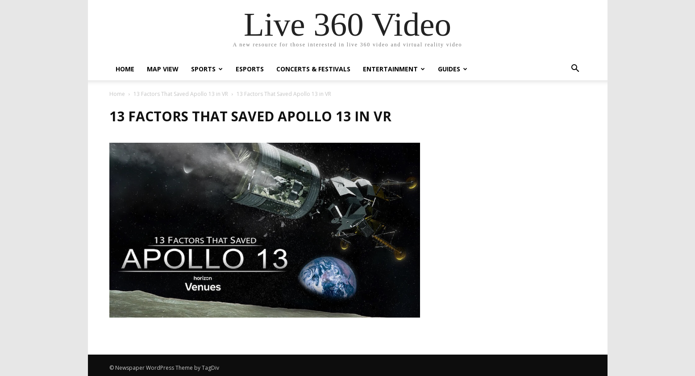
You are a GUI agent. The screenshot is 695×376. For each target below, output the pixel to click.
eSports (250, 69)
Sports (207, 69)
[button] (575, 69)
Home (125, 69)
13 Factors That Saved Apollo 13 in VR (180, 94)
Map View (163, 69)
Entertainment (394, 69)
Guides (452, 69)
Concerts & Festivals (313, 69)
